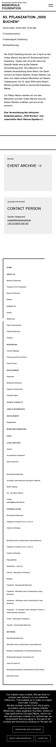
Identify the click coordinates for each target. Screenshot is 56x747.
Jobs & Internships (16, 409)
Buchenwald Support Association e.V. (20, 657)
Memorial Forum (13, 676)
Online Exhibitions (13, 331)
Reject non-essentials (20, 738)
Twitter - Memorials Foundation (18, 572)
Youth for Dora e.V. (13, 663)
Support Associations (15, 389)
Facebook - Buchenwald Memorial (19, 585)
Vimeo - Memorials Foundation (18, 619)
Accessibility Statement (16, 455)
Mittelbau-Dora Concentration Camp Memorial (24, 644)
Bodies (9, 299)
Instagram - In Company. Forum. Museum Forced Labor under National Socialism (27, 611)
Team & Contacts (15, 402)
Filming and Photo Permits (17, 357)
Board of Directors (13, 293)
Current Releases (13, 351)
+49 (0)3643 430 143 (17, 223)
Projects (10, 338)
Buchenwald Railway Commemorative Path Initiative (26, 670)
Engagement (11, 422)
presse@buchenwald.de (19, 220)
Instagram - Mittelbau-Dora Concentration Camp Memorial (25, 601)
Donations (10, 377)
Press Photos (12, 363)
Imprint (9, 449)
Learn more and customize (28, 729)
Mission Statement (14, 281)
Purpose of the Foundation (16, 287)
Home (9, 267)
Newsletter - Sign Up (15, 566)
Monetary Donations (14, 383)
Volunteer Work (12, 395)
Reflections (11, 319)
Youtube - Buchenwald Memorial (19, 625)
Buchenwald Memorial (15, 638)
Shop (9, 436)
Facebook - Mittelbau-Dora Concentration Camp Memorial (24, 592)
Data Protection (12, 462)
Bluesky (9, 579)
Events (9, 313)
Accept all (43, 738)
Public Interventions (14, 325)
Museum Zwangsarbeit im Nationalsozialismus (24, 651)
